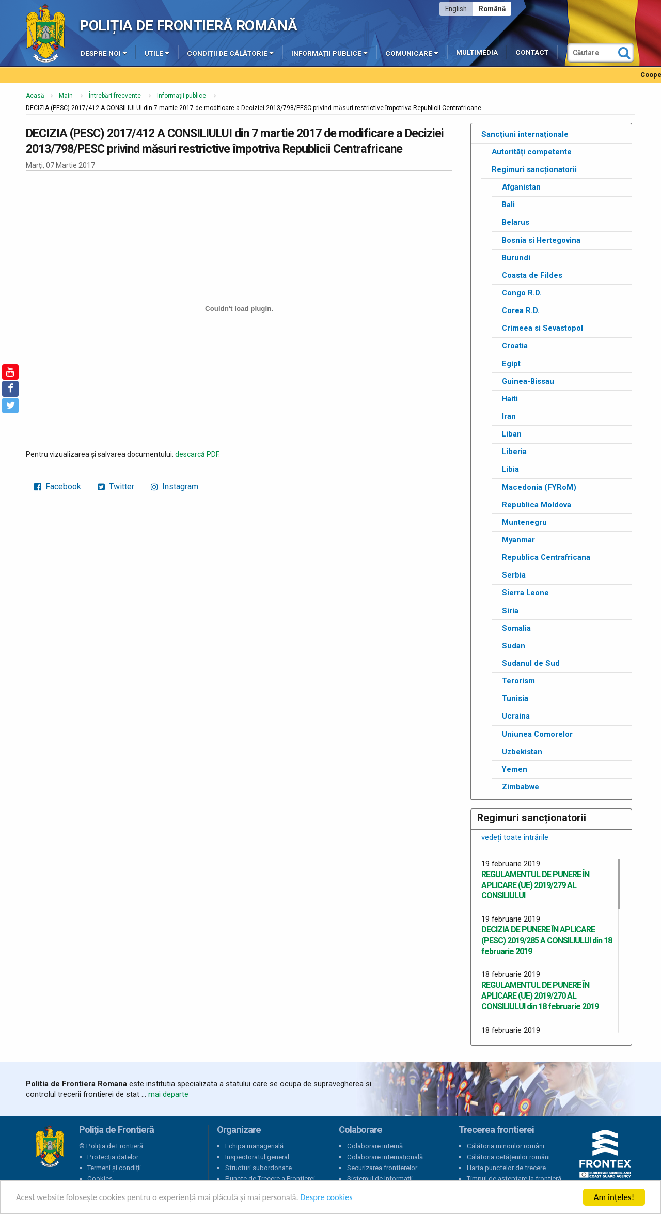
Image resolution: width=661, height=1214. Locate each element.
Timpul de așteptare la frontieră (514, 1178)
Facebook (57, 486)
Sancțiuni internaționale (525, 134)
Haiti (510, 398)
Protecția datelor (112, 1157)
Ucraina (516, 716)
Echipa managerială (254, 1146)
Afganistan (521, 187)
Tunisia (515, 698)
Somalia (516, 628)
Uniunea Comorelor (537, 734)
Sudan (513, 645)
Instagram (174, 486)
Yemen (514, 769)
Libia (510, 469)
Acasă (35, 95)
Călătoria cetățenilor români (508, 1157)
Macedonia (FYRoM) (539, 487)
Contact (531, 52)
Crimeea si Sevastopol (542, 328)
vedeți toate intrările (514, 837)
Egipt (511, 363)
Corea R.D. (521, 310)
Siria (510, 610)
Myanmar (518, 539)
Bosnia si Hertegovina (541, 240)
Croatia (515, 345)
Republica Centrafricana (546, 557)
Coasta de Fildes (532, 275)
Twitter (116, 486)
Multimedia (477, 52)
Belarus (515, 222)
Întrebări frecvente (115, 95)
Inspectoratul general (257, 1157)
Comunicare (411, 52)
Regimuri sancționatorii (534, 169)
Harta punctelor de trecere (506, 1168)
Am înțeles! (614, 1197)
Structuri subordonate (258, 1168)
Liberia (514, 451)
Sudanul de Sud (531, 663)
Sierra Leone (525, 592)
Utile (157, 52)
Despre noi (104, 52)
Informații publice (329, 52)
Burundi (516, 257)
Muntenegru (524, 522)
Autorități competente (532, 152)
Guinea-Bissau (528, 381)
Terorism (518, 681)
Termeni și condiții (114, 1168)
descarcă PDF (196, 454)
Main (66, 95)
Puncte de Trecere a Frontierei (270, 1178)
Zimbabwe (520, 786)
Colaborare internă (375, 1146)
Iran (509, 416)
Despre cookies (334, 1197)
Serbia (514, 575)
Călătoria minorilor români (505, 1146)
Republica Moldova (536, 504)
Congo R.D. (522, 293)
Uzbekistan (522, 751)
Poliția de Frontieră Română (188, 25)
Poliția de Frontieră (50, 1146)
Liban (512, 434)
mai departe (168, 1094)
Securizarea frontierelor (382, 1168)
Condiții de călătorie (230, 52)
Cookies (100, 1178)
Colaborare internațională (385, 1157)
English (456, 9)
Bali (508, 204)
